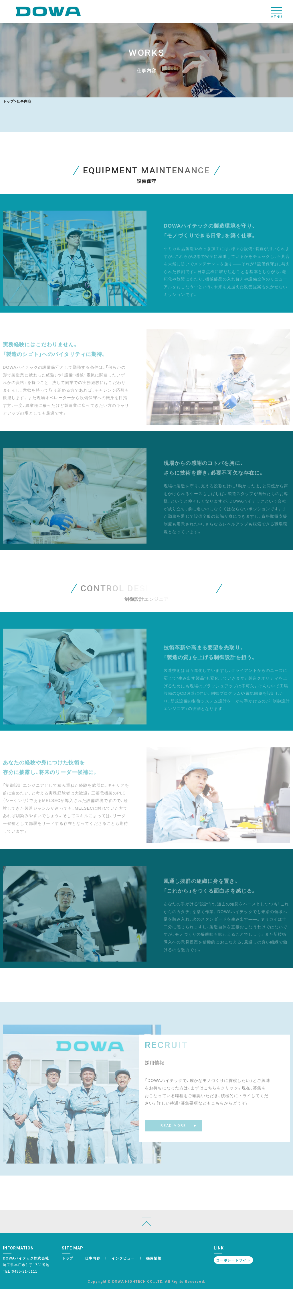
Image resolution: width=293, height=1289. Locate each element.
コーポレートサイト (233, 1260)
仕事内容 (92, 1258)
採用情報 (154, 1258)
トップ (8, 101)
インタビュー (123, 1258)
